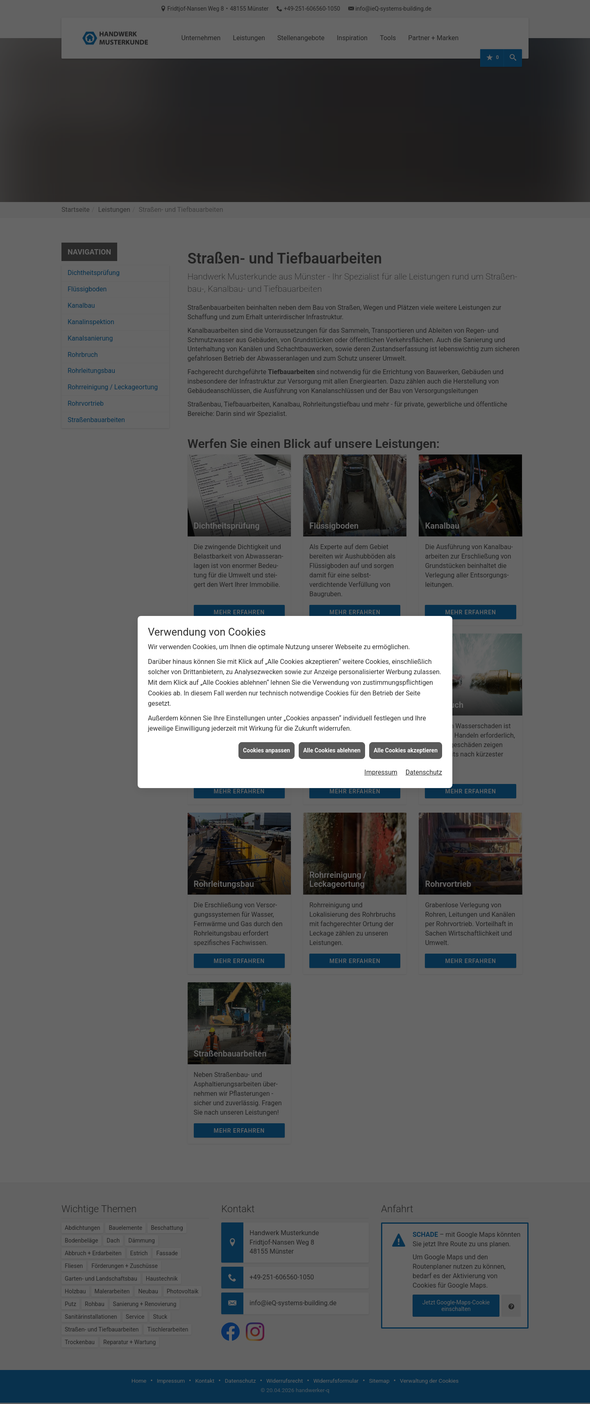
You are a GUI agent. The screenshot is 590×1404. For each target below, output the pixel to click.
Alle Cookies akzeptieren (406, 750)
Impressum (380, 772)
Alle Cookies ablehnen (332, 750)
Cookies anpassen (266, 750)
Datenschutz (424, 772)
